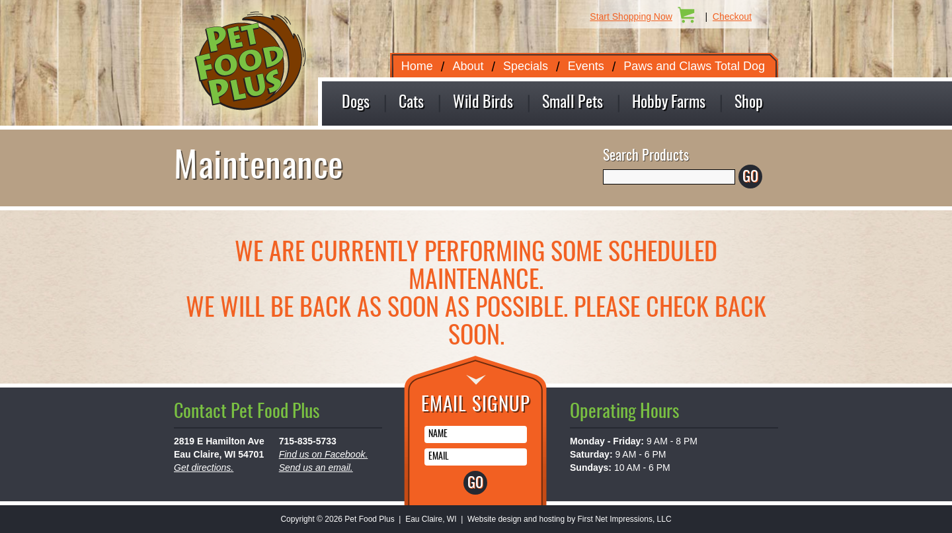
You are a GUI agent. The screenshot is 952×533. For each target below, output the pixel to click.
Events (586, 66)
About (467, 66)
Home (417, 66)
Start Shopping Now (631, 16)
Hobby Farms (668, 103)
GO (750, 177)
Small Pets (572, 103)
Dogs (356, 103)
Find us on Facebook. (323, 454)
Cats (411, 103)
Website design (494, 519)
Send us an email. (316, 467)
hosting (552, 519)
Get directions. (203, 467)
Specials (525, 66)
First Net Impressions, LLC (625, 519)
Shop (748, 103)
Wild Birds (483, 103)
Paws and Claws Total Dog (694, 66)
